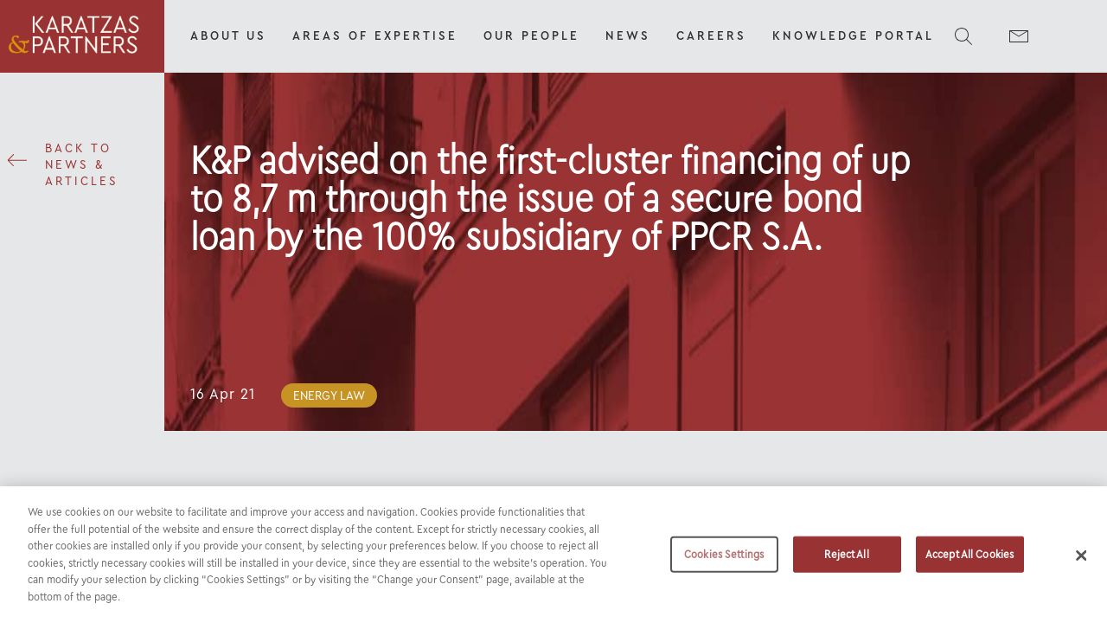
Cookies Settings (724, 561)
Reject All (846, 561)
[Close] (1081, 562)
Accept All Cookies (969, 561)
